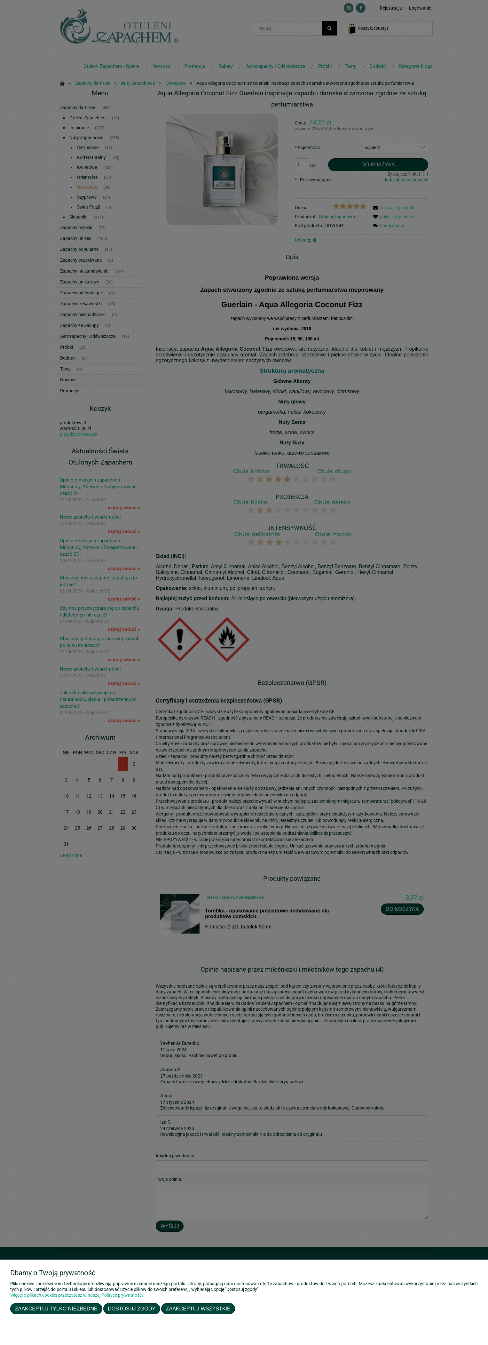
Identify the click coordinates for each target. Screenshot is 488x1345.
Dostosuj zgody (131, 1308)
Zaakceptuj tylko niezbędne (56, 1308)
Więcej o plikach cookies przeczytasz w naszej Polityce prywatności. (77, 1295)
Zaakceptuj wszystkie (198, 1308)
